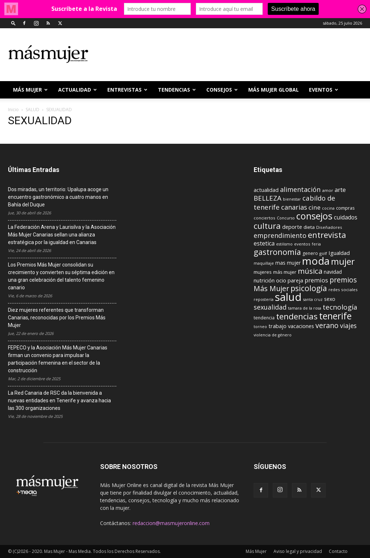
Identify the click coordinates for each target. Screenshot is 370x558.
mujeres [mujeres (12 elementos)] (263, 272)
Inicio (13, 109)
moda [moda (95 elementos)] (316, 261)
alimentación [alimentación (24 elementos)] (300, 189)
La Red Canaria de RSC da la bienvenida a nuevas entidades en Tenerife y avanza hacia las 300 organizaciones (59, 400)
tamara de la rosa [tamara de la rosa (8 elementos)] (304, 308)
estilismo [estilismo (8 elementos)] (284, 244)
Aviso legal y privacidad (298, 551)
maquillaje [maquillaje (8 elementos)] (264, 263)
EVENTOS (323, 89)
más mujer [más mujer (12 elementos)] (284, 272)
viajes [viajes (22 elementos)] (348, 325)
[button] (13, 23)
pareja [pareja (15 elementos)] (295, 280)
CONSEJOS (222, 89)
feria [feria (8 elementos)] (316, 244)
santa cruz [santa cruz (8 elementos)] (313, 299)
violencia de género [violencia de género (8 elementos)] (273, 334)
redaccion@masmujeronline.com (171, 523)
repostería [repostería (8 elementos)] (264, 299)
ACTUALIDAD (77, 89)
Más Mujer (30, 89)
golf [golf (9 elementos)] (323, 253)
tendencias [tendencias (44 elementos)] (297, 316)
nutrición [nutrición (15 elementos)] (264, 280)
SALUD (32, 109)
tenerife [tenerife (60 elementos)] (335, 316)
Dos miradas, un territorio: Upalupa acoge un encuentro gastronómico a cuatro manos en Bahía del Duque (58, 196)
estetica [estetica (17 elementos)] (264, 243)
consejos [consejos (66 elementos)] (314, 216)
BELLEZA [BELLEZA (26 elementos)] (267, 197)
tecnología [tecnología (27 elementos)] (340, 307)
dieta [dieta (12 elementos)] (309, 227)
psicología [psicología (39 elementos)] (309, 288)
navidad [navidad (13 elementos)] (333, 271)
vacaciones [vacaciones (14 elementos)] (301, 326)
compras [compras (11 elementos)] (345, 208)
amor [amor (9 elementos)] (327, 190)
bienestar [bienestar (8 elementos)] (292, 199)
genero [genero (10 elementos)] (310, 253)
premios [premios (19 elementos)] (316, 280)
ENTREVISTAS (127, 89)
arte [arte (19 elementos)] (340, 189)
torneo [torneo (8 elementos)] (260, 326)
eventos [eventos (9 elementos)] (302, 244)
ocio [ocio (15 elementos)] (281, 280)
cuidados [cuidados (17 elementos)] (345, 217)
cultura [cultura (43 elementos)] (267, 225)
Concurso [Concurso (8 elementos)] (286, 218)
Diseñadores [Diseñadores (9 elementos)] (329, 227)
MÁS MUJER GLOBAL (273, 89)
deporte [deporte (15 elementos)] (292, 226)
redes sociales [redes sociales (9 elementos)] (343, 289)
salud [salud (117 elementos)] (288, 297)
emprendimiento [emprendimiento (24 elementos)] (280, 235)
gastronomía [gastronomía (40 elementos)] (277, 252)
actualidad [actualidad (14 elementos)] (266, 189)
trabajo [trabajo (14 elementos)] (277, 326)
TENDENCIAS (177, 89)
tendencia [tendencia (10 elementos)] (264, 318)
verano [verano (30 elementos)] (327, 325)
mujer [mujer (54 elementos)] (343, 261)
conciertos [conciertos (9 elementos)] (264, 218)
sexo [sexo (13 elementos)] (329, 298)
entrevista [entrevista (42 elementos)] (327, 234)
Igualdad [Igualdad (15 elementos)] (339, 252)
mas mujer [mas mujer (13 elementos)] (288, 262)
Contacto (338, 551)
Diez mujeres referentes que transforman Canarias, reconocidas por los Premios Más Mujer (57, 317)
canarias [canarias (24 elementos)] (294, 207)
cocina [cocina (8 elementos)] (328, 208)
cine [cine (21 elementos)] (314, 207)
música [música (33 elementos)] (310, 271)
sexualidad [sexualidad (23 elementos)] (270, 307)
